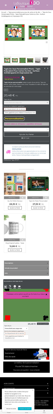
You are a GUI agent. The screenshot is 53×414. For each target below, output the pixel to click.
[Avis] (26, 273)
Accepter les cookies (25, 408)
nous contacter (35, 370)
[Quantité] (26, 130)
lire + (6, 90)
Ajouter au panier (43, 323)
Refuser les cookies (11, 408)
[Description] (26, 263)
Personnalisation (14, 118)
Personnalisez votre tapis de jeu (13, 281)
